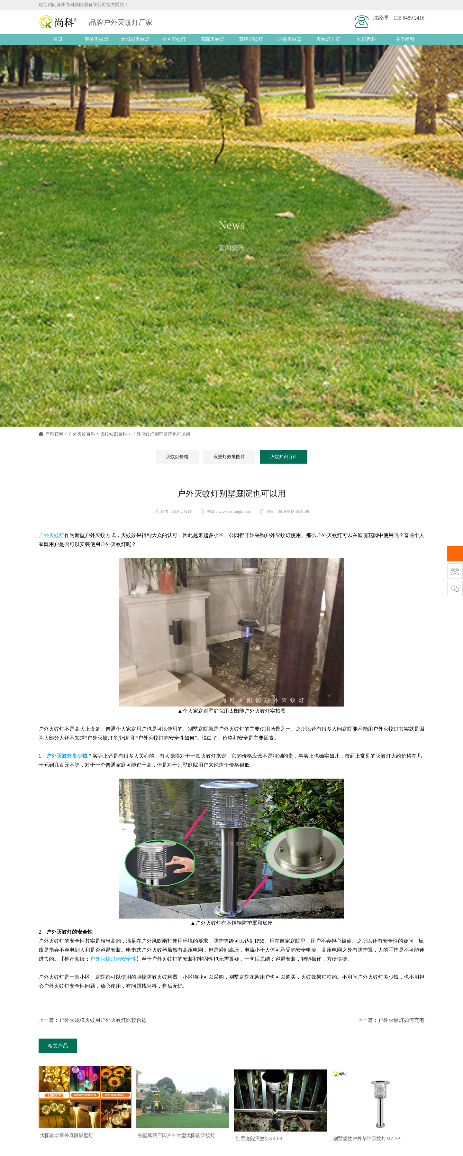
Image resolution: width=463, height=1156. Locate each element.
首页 (58, 39)
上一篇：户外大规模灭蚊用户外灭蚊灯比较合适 (93, 1019)
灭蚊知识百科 (113, 434)
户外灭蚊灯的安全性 (113, 958)
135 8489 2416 (409, 18)
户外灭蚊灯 (51, 535)
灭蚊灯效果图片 (229, 456)
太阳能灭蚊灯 (135, 39)
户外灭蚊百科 (81, 434)
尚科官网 (51, 434)
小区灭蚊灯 (174, 39)
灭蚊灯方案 (328, 39)
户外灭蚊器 (289, 39)
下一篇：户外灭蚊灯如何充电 (391, 1019)
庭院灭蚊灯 (212, 39)
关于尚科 (405, 39)
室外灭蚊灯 (97, 39)
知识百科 (366, 39)
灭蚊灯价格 (177, 456)
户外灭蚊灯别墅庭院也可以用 (161, 434)
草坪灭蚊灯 (251, 39)
